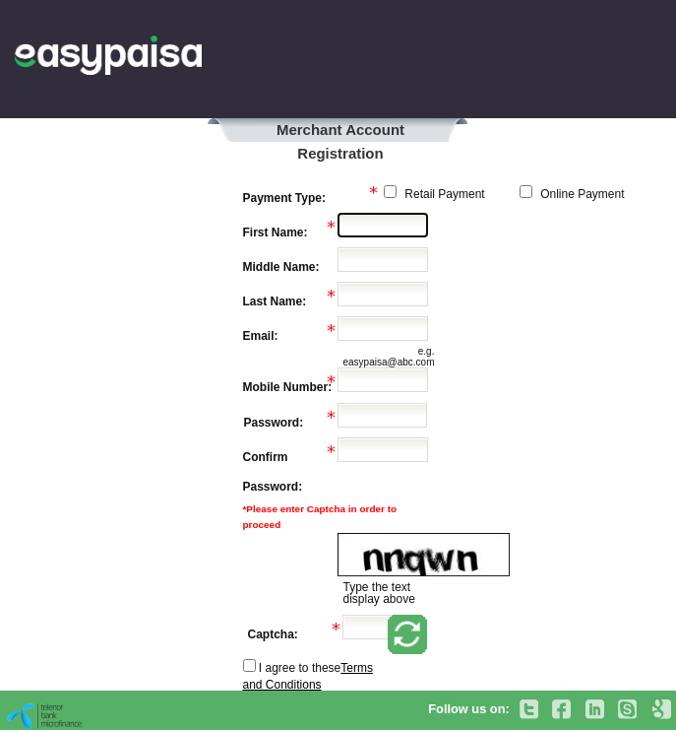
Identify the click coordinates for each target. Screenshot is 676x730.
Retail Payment (443, 194)
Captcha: (273, 634)
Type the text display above (378, 593)
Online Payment (581, 194)
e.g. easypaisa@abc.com (388, 356)
